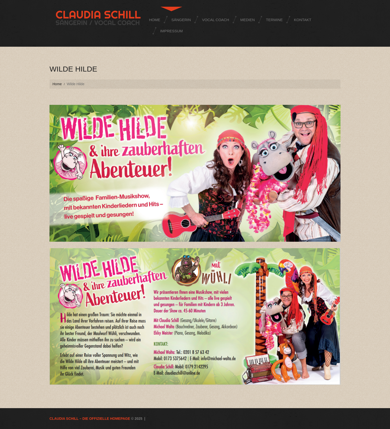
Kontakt (302, 20)
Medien (247, 20)
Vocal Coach (215, 20)
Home (154, 20)
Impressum (171, 31)
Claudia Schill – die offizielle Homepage (89, 419)
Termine (274, 20)
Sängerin (181, 20)
